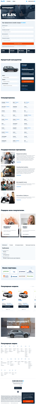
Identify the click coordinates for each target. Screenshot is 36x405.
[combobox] (10, 77)
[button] (29, 268)
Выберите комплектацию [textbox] (7, 85)
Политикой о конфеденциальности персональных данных (28, 397)
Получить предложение (18, 43)
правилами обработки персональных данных (8, 46)
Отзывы (21, 385)
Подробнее (18, 175)
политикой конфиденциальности (21, 45)
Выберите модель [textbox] (6, 81)
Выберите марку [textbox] (6, 77)
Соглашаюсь (28, 401)
